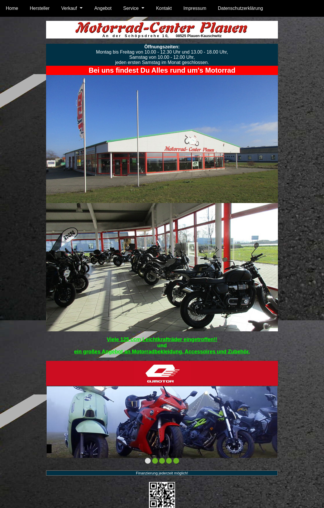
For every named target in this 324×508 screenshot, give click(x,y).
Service (131, 8)
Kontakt (164, 8)
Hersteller (40, 8)
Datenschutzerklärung (240, 8)
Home (12, 8)
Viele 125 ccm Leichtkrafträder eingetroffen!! (162, 339)
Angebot (103, 8)
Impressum (194, 8)
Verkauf (69, 8)
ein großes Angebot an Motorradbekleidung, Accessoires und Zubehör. (162, 351)
